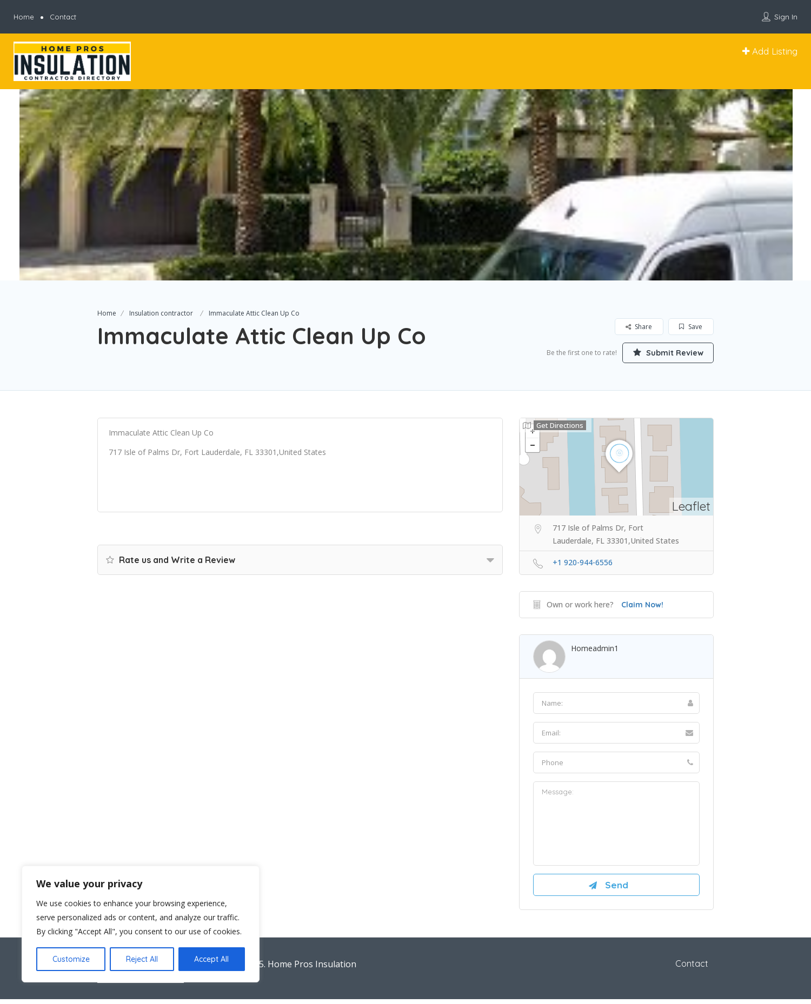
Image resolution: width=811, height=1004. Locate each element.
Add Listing (769, 51)
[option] (405, 184)
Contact (63, 16)
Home (24, 16)
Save (690, 326)
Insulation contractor (161, 313)
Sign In (785, 17)
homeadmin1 (595, 649)
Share (639, 326)
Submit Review (662, 351)
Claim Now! (642, 605)
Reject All (142, 959)
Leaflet (691, 507)
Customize (71, 959)
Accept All (211, 959)
